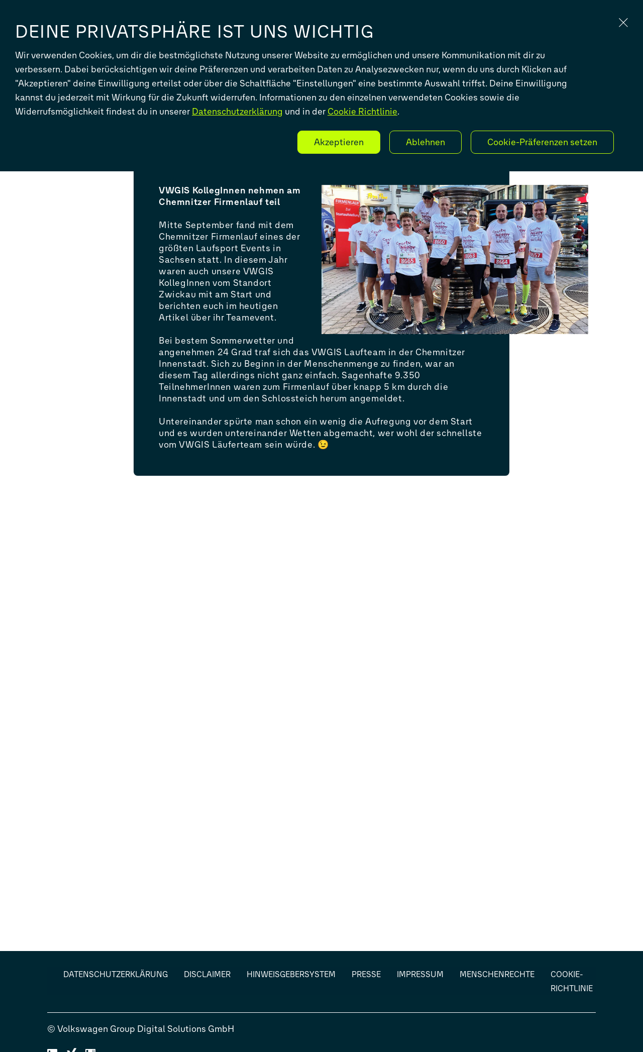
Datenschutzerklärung (237, 111)
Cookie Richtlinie (362, 111)
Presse (366, 974)
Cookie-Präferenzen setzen (542, 142)
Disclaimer (207, 974)
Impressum (420, 974)
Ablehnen (425, 142)
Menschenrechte (497, 974)
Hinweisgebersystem (291, 974)
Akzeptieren (339, 142)
